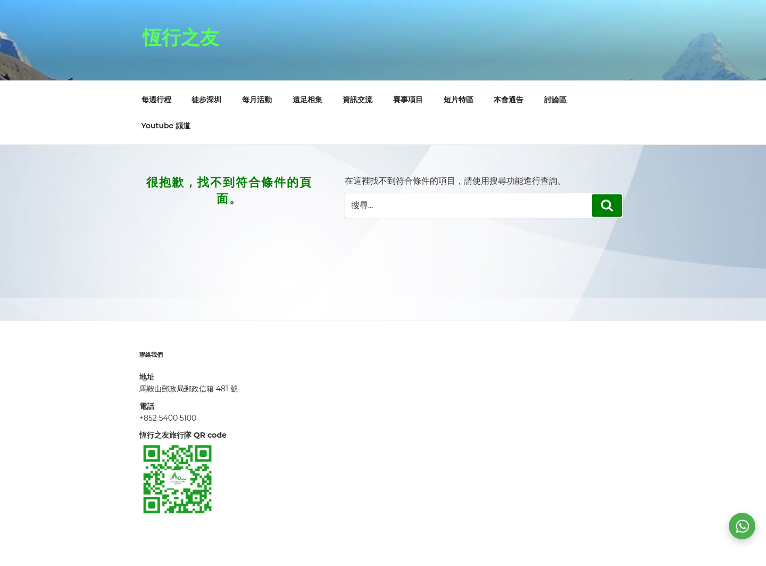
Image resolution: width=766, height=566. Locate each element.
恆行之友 (181, 37)
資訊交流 (357, 99)
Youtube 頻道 (166, 125)
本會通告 (508, 99)
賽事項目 (408, 99)
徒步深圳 (206, 99)
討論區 (555, 99)
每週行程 (156, 99)
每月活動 (257, 99)
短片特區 (458, 99)
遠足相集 (307, 99)
